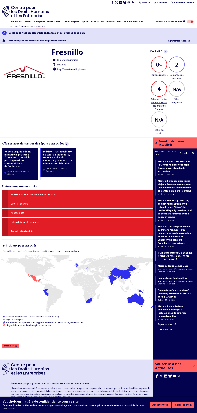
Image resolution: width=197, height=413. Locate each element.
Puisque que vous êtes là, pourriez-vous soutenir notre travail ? (175, 256)
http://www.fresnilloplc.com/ (71, 69)
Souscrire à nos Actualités (130, 21)
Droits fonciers (19, 203)
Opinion (85, 21)
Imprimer (10, 345)
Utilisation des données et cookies (57, 383)
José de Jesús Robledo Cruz (172, 278)
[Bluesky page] (124, 2)
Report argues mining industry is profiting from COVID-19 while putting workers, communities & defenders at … (17, 159)
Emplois (27, 383)
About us (110, 21)
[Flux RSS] (133, 2)
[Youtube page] (129, 2)
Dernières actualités (21, 21)
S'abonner (160, 2)
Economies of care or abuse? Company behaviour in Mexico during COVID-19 (174, 293)
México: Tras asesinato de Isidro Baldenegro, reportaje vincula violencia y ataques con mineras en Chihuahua (57, 157)
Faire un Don (97, 21)
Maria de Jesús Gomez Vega (173, 265)
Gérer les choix (183, 404)
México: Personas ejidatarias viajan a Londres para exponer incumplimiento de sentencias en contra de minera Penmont (174, 185)
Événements (16, 383)
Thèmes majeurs (70, 21)
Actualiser (187, 153)
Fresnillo (40, 26)
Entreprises (39, 21)
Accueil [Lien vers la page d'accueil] (14, 26)
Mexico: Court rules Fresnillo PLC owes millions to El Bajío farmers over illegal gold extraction (174, 166)
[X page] (116, 2)
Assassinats (17, 212)
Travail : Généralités (22, 231)
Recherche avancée (182, 2)
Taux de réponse (159, 74)
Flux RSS (166, 329)
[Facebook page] (112, 2)
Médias (37, 383)
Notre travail (53, 21)
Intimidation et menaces (25, 222)
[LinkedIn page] (120, 2)
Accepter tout (160, 404)
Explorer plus (167, 324)
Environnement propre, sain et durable (33, 194)
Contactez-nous (82, 383)
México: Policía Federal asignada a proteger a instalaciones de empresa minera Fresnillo (172, 311)
